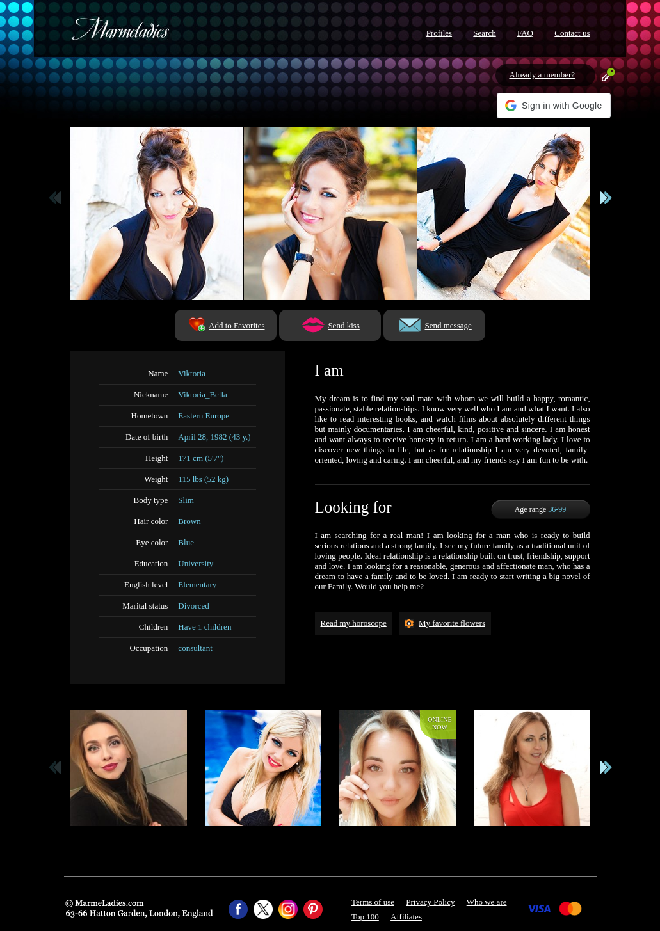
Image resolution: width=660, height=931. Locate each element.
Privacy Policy (430, 902)
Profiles (439, 33)
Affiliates (406, 916)
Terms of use (372, 902)
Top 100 (365, 916)
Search (484, 33)
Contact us (572, 33)
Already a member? (542, 74)
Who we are (487, 902)
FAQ (525, 33)
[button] (553, 105)
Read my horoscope (354, 623)
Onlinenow (439, 723)
